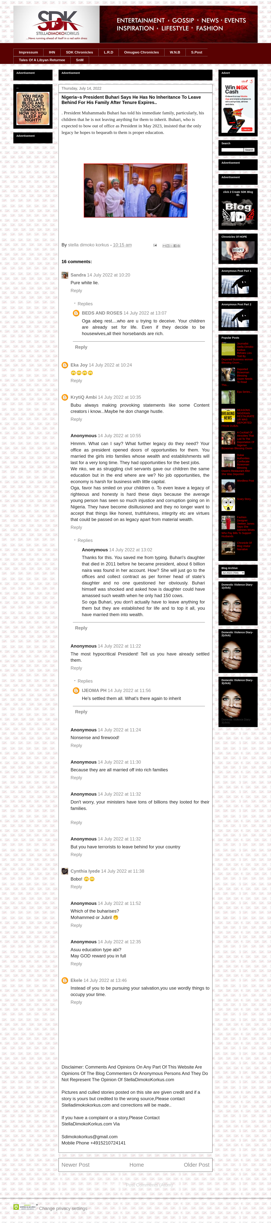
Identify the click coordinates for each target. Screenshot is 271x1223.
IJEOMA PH (94, 690)
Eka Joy (79, 364)
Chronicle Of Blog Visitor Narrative (244, 546)
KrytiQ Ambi (84, 397)
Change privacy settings (63, 1208)
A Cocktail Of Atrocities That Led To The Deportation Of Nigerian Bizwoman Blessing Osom (238, 440)
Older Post (196, 1165)
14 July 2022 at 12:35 (119, 941)
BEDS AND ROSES (102, 312)
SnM (80, 60)
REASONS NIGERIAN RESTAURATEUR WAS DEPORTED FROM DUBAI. (238, 418)
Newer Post (76, 1165)
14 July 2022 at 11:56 (129, 690)
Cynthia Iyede (85, 871)
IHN (52, 52)
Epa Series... (244, 391)
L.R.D (108, 52)
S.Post (196, 52)
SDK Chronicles (79, 52)
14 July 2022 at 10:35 (119, 397)
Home (136, 1165)
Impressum (28, 52)
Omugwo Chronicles (141, 52)
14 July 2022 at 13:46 (105, 980)
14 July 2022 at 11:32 (119, 794)
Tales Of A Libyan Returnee (42, 60)
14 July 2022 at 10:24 (110, 364)
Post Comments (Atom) (149, 1184)
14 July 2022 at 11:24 (119, 729)
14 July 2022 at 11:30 (119, 762)
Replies (85, 303)
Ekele (76, 980)
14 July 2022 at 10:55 (119, 435)
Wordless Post (245, 480)
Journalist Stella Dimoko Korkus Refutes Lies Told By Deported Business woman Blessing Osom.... (237, 353)
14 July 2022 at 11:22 (119, 646)
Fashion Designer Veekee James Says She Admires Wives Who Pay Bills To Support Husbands (238, 527)
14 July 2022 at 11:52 (119, 903)
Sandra (78, 274)
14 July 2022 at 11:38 (122, 871)
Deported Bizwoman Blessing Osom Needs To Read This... (237, 377)
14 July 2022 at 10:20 (108, 274)
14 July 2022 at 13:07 (145, 312)
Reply (76, 290)
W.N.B (175, 52)
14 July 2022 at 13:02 (130, 549)
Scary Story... (245, 498)
